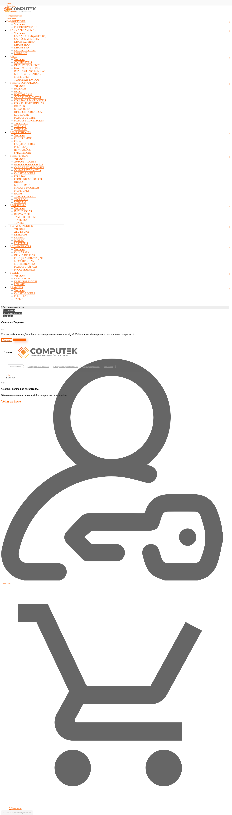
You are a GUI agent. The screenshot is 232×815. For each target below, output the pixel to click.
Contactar (8, 316)
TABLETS (16, 287)
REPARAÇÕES (22, 149)
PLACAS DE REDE (24, 117)
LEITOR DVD (21, 184)
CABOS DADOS (23, 138)
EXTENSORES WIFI (25, 281)
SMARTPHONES (20, 132)
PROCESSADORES (25, 269)
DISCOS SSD (21, 47)
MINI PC (19, 240)
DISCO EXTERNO (24, 41)
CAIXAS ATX (21, 252)
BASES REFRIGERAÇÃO (28, 164)
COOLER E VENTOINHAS (29, 103)
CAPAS (18, 141)
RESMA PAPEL (22, 214)
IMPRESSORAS (23, 211)
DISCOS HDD (22, 44)
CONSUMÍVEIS (23, 62)
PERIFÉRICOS (19, 155)
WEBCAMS (20, 129)
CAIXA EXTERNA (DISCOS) (30, 36)
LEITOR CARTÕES (25, 50)
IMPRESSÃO (18, 205)
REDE (14, 272)
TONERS (19, 222)
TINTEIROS (21, 220)
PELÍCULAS (21, 147)
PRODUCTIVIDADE (25, 27)
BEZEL (18, 91)
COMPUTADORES (21, 226)
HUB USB (19, 182)
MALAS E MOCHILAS (26, 187)
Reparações (9, 310)
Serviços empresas (12, 313)
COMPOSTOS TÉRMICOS (28, 179)
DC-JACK (19, 106)
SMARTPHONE (23, 152)
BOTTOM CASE (23, 94)
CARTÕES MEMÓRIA (26, 38)
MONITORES (21, 76)
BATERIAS (20, 88)
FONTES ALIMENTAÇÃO (28, 258)
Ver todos (19, 24)
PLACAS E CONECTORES (29, 120)
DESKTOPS (20, 234)
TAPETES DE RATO (25, 196)
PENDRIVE (20, 53)
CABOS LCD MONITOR (27, 97)
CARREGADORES (24, 144)
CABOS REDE (22, 278)
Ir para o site (19, 340)
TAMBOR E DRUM (25, 217)
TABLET (19, 299)
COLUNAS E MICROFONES (30, 100)
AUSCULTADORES (25, 161)
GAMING (19, 237)
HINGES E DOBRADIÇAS (28, 111)
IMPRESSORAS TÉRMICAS (29, 71)
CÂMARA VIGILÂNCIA (27, 170)
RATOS (18, 193)
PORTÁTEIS (21, 243)
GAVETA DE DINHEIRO (27, 68)
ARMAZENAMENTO (22, 30)
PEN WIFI (19, 284)
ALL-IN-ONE (21, 231)
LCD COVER (21, 114)
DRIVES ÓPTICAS (24, 255)
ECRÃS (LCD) (22, 109)
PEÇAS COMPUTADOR (24, 82)
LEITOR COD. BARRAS (27, 74)
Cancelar (7, 340)
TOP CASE (20, 126)
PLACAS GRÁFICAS (25, 266)
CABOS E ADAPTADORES (29, 167)
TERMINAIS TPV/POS (26, 79)
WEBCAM (20, 202)
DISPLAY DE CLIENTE (27, 65)
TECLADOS (21, 123)
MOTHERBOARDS (24, 263)
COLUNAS (20, 176)
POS (13, 56)
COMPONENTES (20, 246)
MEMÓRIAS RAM (24, 261)
